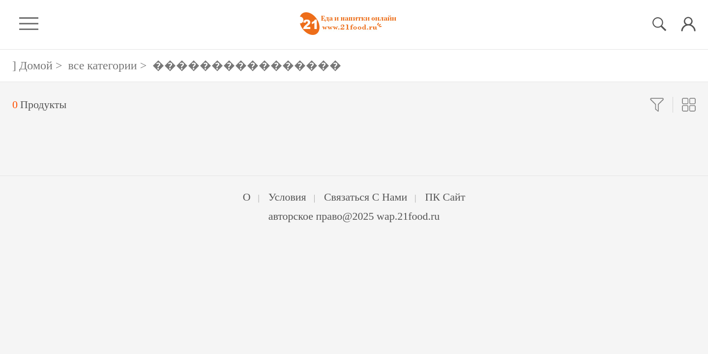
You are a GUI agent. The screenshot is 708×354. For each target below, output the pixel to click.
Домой (36, 65)
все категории (102, 65)
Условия (287, 197)
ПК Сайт (445, 197)
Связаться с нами (365, 197)
